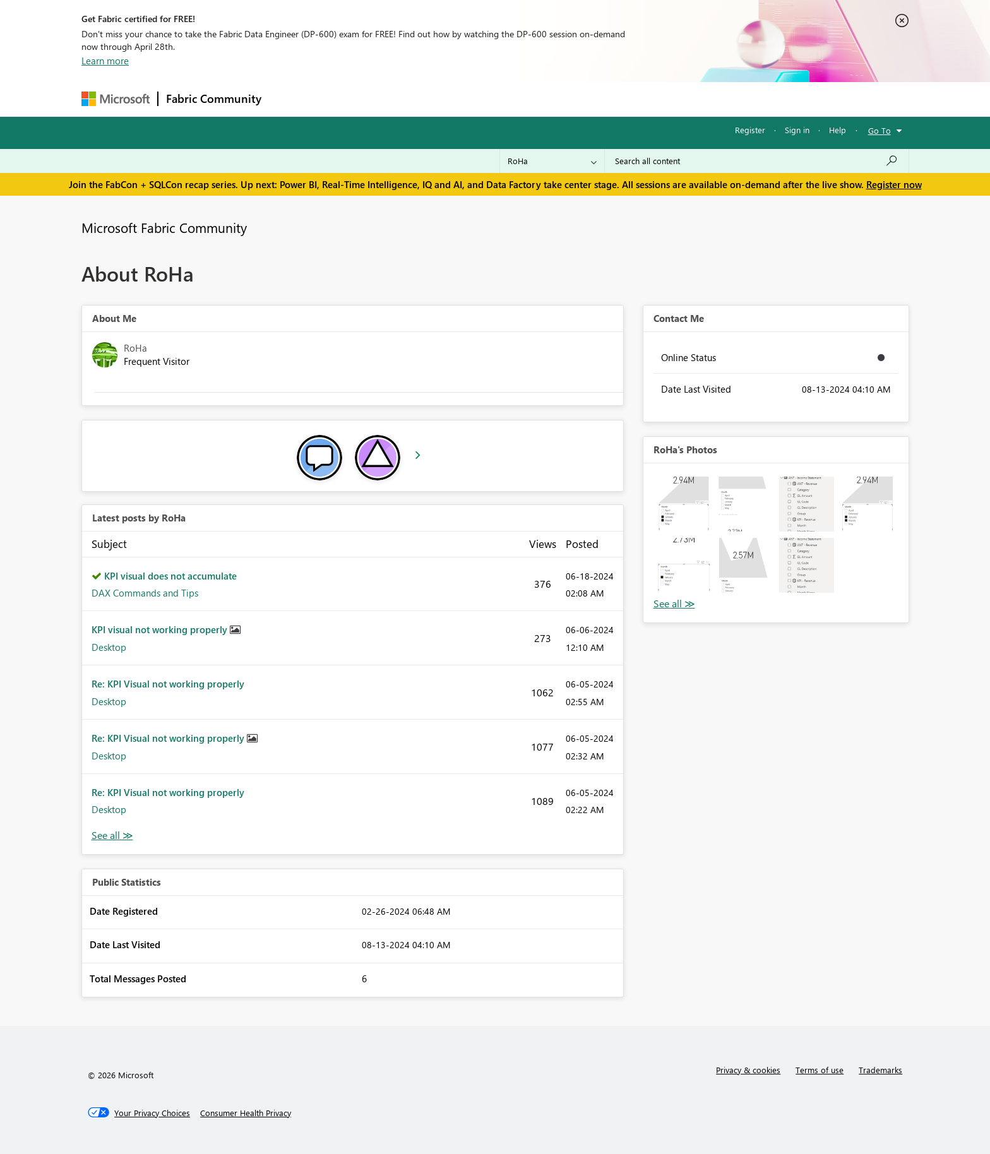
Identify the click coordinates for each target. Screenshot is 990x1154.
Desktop (109, 647)
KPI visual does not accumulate (170, 575)
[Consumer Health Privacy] (245, 1113)
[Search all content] (756, 161)
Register (750, 129)
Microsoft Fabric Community (164, 227)
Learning (559, 98)
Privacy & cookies (748, 1069)
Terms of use (820, 1069)
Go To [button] (879, 130)
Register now (894, 184)
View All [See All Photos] (674, 604)
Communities (453, 98)
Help (837, 129)
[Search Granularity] (552, 161)
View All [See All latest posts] (112, 835)
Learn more (105, 60)
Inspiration (345, 98)
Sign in (797, 129)
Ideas (397, 98)
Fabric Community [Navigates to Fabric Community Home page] (213, 98)
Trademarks (880, 1069)
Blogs (510, 98)
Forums (290, 98)
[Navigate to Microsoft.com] (115, 99)
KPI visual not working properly (161, 629)
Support (612, 98)
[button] (684, 504)
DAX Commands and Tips (145, 592)
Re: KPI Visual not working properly (168, 683)
